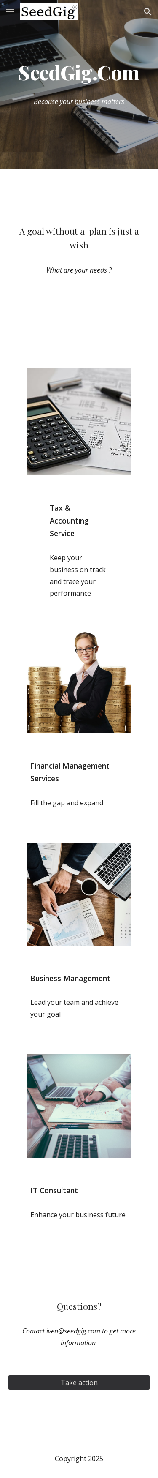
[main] (79, 73)
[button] (10, 11)
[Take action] (79, 1382)
